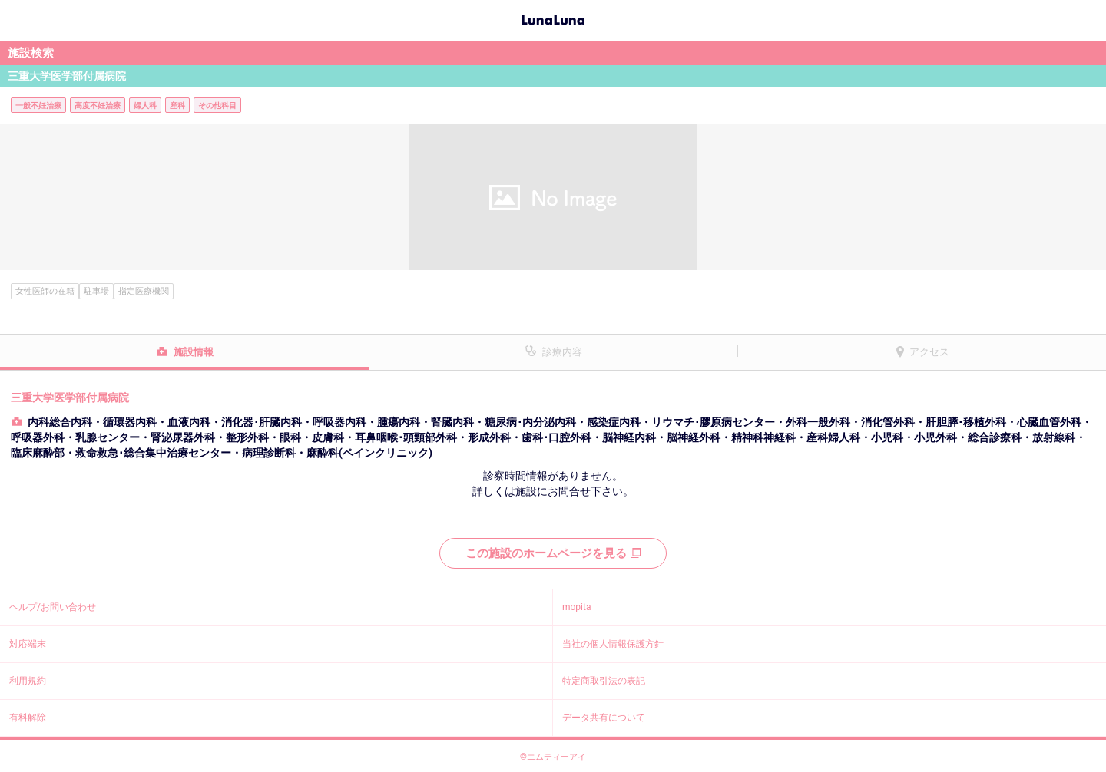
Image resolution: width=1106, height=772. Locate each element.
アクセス (929, 352)
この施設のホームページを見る (553, 553)
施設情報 (194, 352)
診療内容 (562, 352)
